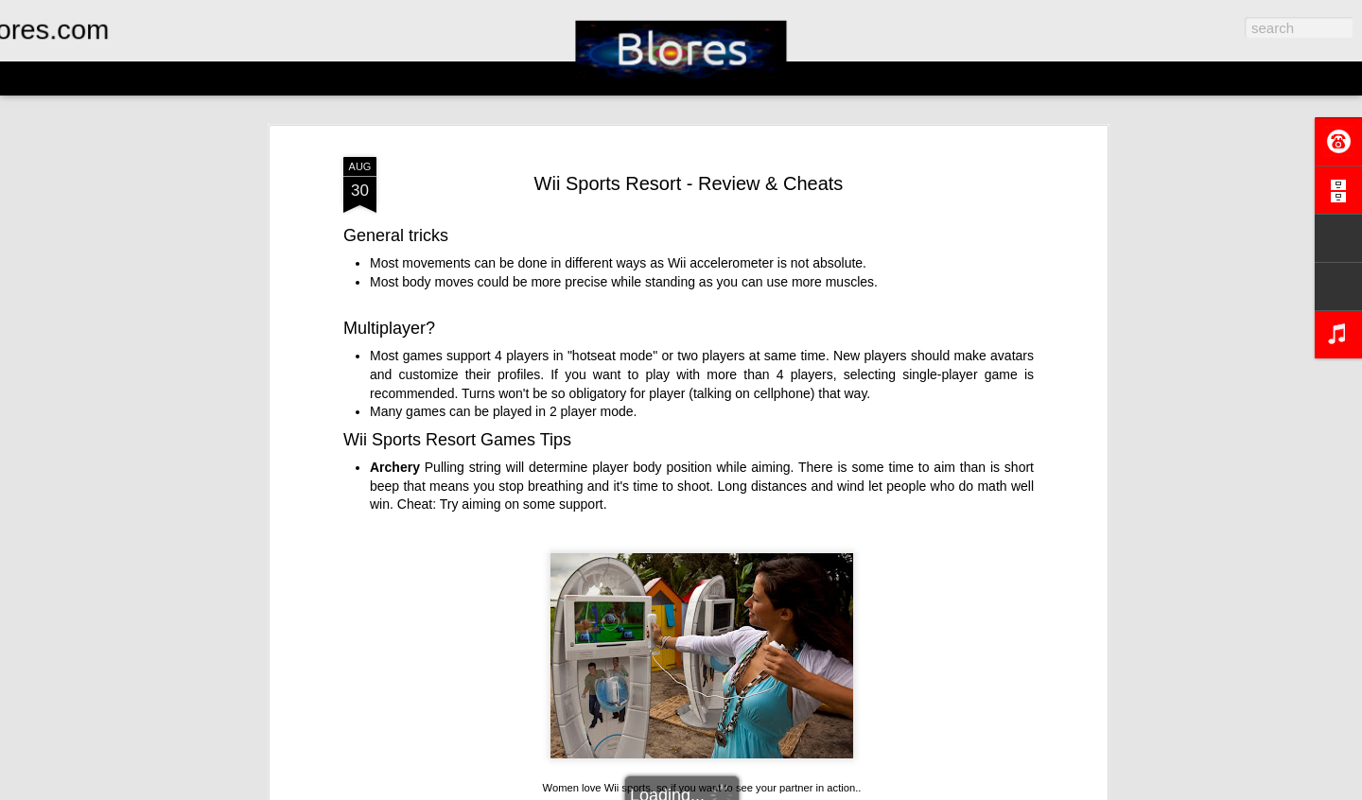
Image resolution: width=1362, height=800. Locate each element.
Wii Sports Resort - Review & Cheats (689, 146)
